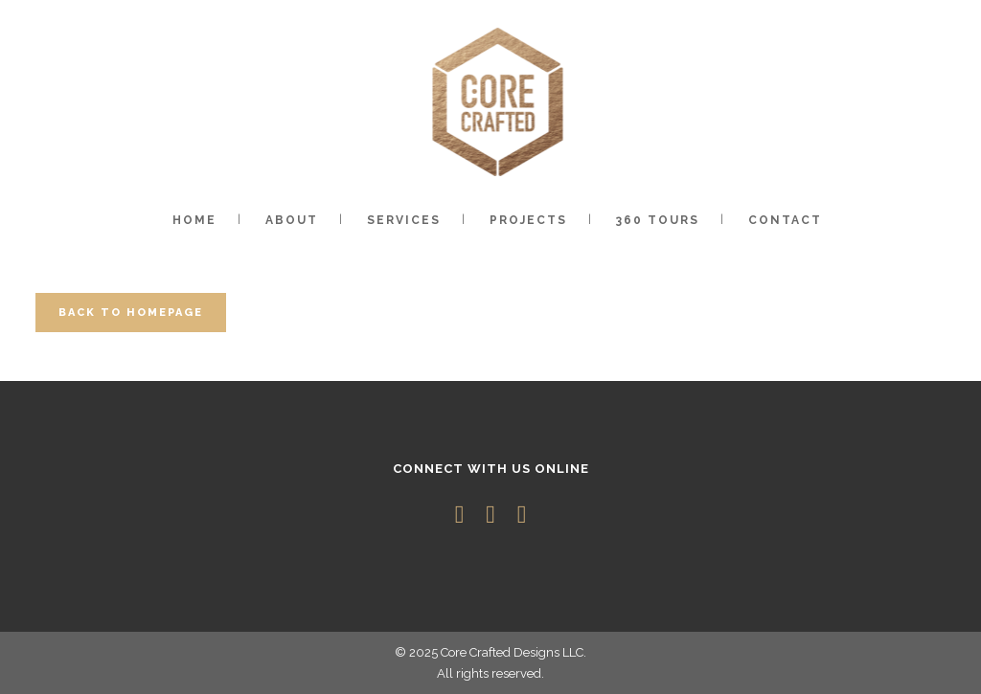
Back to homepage (130, 312)
